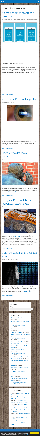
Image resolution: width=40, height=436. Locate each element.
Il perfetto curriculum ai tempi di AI (19, 328)
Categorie (12, 306)
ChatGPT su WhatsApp (17, 343)
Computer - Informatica (10, 159)
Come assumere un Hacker (21, 407)
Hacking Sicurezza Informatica (23, 159)
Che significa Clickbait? (16, 332)
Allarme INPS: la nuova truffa (18, 353)
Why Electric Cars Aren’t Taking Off (19, 367)
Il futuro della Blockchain (17, 341)
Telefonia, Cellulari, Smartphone (29, 19)
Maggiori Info (25, 434)
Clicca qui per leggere (7, 94)
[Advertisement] (20, 53)
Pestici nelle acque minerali (18, 325)
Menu (3, 1)
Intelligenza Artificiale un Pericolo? (19, 360)
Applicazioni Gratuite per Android (12, 19)
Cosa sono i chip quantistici (18, 371)
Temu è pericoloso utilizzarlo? (18, 349)
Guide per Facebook (9, 102)
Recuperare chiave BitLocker (18, 317)
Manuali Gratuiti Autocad (22, 420)
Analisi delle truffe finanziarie (18, 338)
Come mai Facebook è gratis (19, 99)
